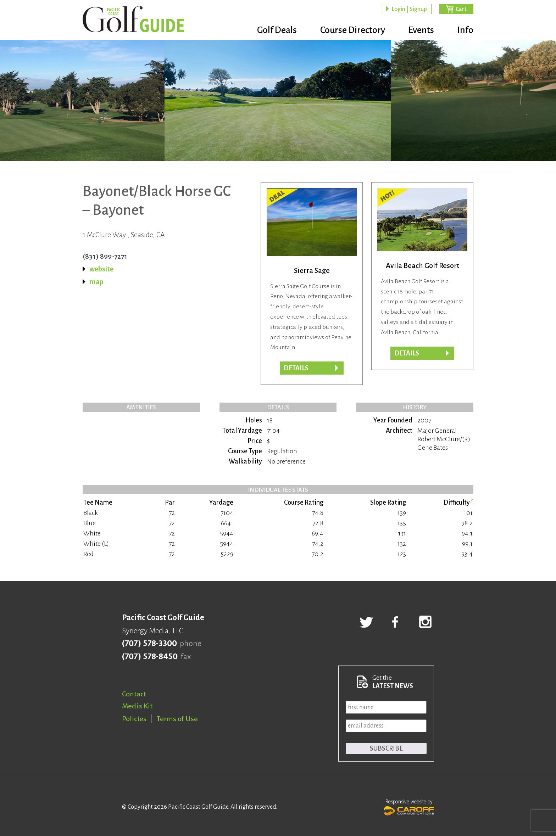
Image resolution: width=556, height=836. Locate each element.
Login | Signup (409, 9)
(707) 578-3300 (149, 643)
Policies (134, 719)
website (101, 269)
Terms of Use (177, 719)
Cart (461, 9)
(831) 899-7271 (105, 256)
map (96, 282)
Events (421, 30)
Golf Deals (277, 30)
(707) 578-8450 (150, 657)
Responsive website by (409, 806)
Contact (134, 694)
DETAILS (406, 353)
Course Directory (352, 30)
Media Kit (137, 706)
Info (465, 30)
